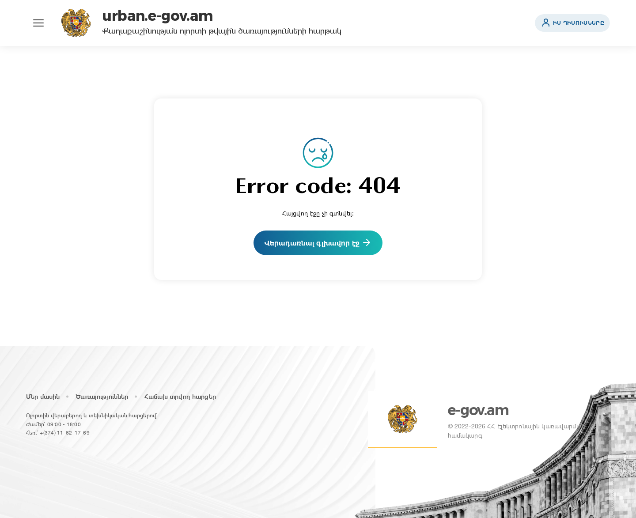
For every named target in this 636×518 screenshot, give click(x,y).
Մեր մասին (43, 396)
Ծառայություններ (102, 396)
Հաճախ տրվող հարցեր (180, 396)
